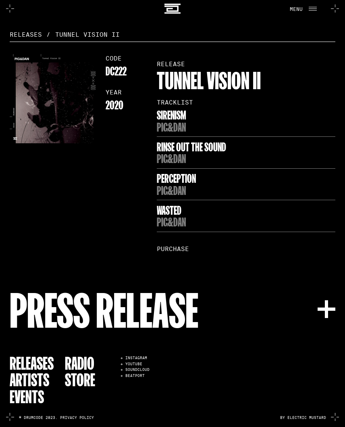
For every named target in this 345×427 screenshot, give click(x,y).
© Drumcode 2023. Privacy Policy (56, 417)
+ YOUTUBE (131, 364)
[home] (173, 9)
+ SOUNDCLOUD (135, 370)
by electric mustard (303, 417)
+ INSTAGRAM (134, 358)
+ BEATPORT (133, 376)
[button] (305, 8)
